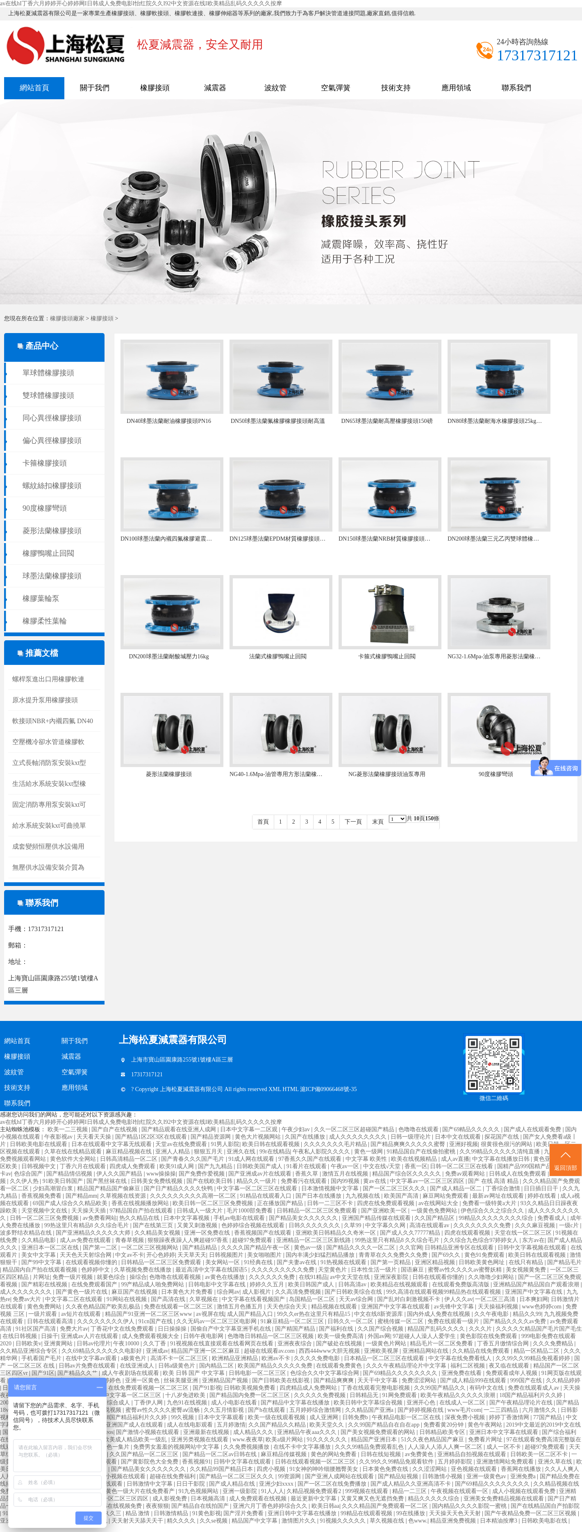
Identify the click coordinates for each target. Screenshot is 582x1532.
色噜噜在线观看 (419, 1129)
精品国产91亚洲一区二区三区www (149, 1314)
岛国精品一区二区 (312, 1299)
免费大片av (74, 1329)
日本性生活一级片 (374, 1270)
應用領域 (456, 88)
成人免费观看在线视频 (258, 1498)
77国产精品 (548, 1417)
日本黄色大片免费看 (187, 1292)
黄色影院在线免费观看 (489, 1336)
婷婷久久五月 (268, 1284)
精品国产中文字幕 (255, 1521)
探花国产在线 (502, 1137)
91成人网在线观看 (252, 1159)
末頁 (378, 822)
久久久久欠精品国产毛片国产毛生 (539, 1329)
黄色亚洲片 (548, 1159)
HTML (291, 1089)
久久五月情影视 (225, 1410)
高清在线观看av (430, 1225)
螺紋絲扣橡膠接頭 (52, 486)
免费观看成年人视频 (512, 1373)
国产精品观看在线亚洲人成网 (179, 1129)
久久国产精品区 (435, 1218)
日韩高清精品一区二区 (129, 1159)
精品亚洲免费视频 (453, 1521)
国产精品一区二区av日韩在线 (220, 1454)
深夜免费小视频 (466, 1417)
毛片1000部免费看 (250, 1211)
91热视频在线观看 (344, 1262)
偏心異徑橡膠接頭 (52, 440)
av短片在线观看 (81, 1314)
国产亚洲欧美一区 (385, 1211)
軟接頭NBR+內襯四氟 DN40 (52, 720)
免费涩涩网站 (420, 1380)
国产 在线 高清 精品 (494, 1181)
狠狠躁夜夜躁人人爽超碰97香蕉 (189, 1240)
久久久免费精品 (554, 1343)
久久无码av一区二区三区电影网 (217, 1321)
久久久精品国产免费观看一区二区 (386, 1506)
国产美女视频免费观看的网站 (379, 1432)
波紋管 (275, 88)
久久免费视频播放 (247, 1447)
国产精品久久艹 (78, 1373)
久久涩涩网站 (430, 1469)
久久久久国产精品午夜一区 (256, 1247)
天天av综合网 (357, 1299)
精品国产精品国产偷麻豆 (109, 1188)
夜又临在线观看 (510, 1366)
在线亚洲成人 (138, 1366)
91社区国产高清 (36, 1329)
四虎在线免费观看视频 (386, 1203)
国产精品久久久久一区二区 (361, 1247)
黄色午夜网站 (486, 1425)
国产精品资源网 (211, 1137)
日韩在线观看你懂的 (439, 1277)
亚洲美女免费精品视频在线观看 (505, 1498)
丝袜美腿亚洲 (182, 1380)
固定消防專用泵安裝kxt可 (49, 804)
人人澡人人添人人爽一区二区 (446, 1447)
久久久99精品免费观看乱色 (370, 1447)
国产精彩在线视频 (45, 1284)
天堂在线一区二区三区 (523, 1233)
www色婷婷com (542, 1307)
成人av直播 (455, 1159)
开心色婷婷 (160, 1255)
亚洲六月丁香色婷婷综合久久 (271, 1506)
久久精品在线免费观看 (481, 1351)
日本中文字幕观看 (222, 1417)
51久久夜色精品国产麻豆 (433, 1439)
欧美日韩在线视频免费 (113, 1506)
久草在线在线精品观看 (73, 1151)
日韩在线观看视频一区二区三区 (316, 1462)
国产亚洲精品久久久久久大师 (94, 1233)
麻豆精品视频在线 (129, 1151)
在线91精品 (313, 1277)
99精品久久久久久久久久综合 (497, 1218)
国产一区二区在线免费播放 (333, 1484)
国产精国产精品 (296, 1329)
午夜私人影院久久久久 (322, 1151)
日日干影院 (191, 1484)
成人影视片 (257, 1292)
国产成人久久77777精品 (411, 1233)
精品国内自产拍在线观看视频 (40, 1270)
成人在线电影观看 (190, 1425)
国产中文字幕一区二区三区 (127, 1395)
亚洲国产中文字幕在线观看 (396, 1307)
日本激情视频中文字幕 (330, 1188)
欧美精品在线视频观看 (400, 1284)
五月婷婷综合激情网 (316, 1410)
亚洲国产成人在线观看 (135, 1425)
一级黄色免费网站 (435, 1211)
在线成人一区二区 (463, 1403)
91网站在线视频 (127, 1299)
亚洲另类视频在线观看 (200, 1439)
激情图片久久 (300, 1521)
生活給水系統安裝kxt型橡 (49, 783)
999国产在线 (526, 1380)
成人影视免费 (170, 1498)
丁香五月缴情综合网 (503, 1343)
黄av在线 (375, 1181)
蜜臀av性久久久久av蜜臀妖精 (465, 1270)
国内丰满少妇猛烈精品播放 (321, 1255)
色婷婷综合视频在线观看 (253, 1225)
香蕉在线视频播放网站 (141, 1203)
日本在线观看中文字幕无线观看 (112, 1144)
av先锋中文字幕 (454, 1307)
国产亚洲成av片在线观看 (260, 1174)
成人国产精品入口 (251, 1314)
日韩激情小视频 (443, 1476)
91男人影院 (225, 1144)
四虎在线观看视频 (468, 1233)
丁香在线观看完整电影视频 (376, 1388)
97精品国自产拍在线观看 (141, 1211)
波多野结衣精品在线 (26, 1233)
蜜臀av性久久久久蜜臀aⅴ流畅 (163, 1410)
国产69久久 (447, 1255)
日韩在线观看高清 (51, 1321)
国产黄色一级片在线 (82, 1292)
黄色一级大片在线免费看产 (141, 1491)
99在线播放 (411, 1513)
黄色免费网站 (45, 1307)
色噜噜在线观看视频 (175, 1277)
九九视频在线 (364, 1196)
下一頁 (353, 822)
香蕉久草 (307, 1174)
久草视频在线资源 (124, 1196)
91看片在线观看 (307, 1166)
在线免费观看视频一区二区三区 (149, 1388)
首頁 (263, 822)
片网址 (41, 1277)
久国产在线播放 (306, 1137)
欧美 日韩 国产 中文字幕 (194, 1373)
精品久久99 (527, 1314)
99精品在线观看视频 (367, 1513)
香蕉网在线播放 (522, 1469)
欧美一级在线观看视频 (277, 1417)
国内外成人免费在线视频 (439, 1314)
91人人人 (272, 1491)
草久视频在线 (388, 1521)
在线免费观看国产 (95, 1284)
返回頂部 (566, 1160)
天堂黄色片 (333, 1270)
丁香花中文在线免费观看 (123, 1329)
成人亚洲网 (324, 1417)
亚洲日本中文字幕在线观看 (504, 1432)
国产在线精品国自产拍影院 (545, 1506)
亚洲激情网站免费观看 (505, 1462)
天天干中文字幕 (378, 1380)
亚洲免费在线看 (462, 1373)
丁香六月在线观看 (83, 1166)
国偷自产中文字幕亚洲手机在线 (232, 1329)
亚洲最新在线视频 (207, 1432)
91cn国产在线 (156, 1321)
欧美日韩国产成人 (312, 1284)
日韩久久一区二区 (351, 1321)
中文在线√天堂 (382, 1166)
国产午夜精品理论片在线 (521, 1403)
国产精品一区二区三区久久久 (237, 1476)
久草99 (353, 1225)
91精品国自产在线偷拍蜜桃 (421, 1151)
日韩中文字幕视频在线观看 (533, 1247)
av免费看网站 (100, 1218)
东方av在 (533, 1240)
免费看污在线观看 (304, 1181)
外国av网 (379, 1336)
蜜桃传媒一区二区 (401, 1321)
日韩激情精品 (172, 1513)
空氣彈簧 (335, 88)
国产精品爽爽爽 (334, 1380)
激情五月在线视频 (346, 1174)
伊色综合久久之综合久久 (493, 1211)
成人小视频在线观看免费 (524, 1491)
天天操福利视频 (499, 1307)
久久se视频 (214, 1521)
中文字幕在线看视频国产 (254, 1299)
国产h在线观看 (267, 1410)
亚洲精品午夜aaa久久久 (307, 1432)
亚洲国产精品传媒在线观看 (377, 1218)
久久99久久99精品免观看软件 (397, 1462)
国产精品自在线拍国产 (200, 1506)
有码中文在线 (487, 1388)
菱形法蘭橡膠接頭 (52, 531)
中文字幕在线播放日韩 (501, 1159)
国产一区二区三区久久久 (395, 1188)
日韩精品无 (365, 1395)
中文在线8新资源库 (379, 1314)
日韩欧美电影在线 (545, 1521)
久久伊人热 (25, 1181)
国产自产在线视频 (115, 1129)
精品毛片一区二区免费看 (442, 1343)
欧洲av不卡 (276, 1358)
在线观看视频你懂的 (92, 1262)
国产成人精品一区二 (456, 1188)
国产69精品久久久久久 (471, 1129)
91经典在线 (259, 1262)
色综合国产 (29, 1174)
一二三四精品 (502, 1410)
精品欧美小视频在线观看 (114, 1476)
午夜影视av (59, 1137)
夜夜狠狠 (157, 1506)
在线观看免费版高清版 (461, 1284)
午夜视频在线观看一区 (460, 1491)
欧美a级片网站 (285, 1439)
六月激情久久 (540, 1410)
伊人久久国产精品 (120, 1174)
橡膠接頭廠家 (67, 318)
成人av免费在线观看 (86, 1240)
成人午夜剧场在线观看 (131, 1373)
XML (275, 1089)
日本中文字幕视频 (187, 1218)
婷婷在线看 (542, 1196)
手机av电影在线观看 (240, 1218)
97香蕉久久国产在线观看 (310, 1159)
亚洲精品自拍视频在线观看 (472, 1454)
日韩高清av (353, 1284)
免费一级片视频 (73, 1277)
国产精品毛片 (564, 1262)
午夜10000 (127, 1343)
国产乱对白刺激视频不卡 (409, 1299)
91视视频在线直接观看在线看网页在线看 (222, 1343)
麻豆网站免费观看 (446, 1196)
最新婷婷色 (107, 1380)
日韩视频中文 (39, 1166)
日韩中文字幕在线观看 (243, 1462)
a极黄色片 (134, 1358)
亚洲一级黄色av (487, 1476)
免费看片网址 (486, 1439)
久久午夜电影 (492, 1314)
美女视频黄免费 (527, 1270)
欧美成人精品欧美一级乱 (136, 1439)
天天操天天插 (89, 1211)
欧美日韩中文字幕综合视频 (369, 1403)
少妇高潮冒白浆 (54, 1188)
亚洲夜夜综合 (295, 1343)
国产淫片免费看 (244, 1513)
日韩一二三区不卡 (331, 1203)
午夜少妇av (296, 1129)
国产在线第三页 (154, 1225)
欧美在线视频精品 (415, 1159)
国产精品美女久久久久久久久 (149, 1469)
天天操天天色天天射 (455, 1513)
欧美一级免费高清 (341, 1336)
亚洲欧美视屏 (382, 1351)
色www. (417, 1521)
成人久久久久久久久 (26, 1292)
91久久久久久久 (327, 1439)
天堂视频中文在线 (45, 1211)
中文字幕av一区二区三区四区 (428, 1181)
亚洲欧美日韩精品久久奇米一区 (336, 1233)
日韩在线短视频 (381, 1454)
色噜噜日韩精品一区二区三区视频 (271, 1336)
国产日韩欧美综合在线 (354, 1292)
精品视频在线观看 (335, 1307)
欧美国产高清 (402, 1196)
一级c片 (569, 1225)
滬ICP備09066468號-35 (328, 1089)
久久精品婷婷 (563, 1380)
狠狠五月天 (209, 1151)
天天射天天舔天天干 (138, 1521)
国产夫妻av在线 (297, 1262)
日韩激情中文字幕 (150, 1484)
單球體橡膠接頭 (48, 373)
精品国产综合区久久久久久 (407, 1174)
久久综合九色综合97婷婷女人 (481, 1240)
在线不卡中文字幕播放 (302, 1447)
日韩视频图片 (227, 1255)
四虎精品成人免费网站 (309, 1388)
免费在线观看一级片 (454, 1321)
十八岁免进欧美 (186, 1395)
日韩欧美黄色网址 (482, 1262)
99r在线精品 (274, 1151)
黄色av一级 (309, 1247)
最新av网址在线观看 (498, 1196)
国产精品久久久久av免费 (515, 1321)
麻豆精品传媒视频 (284, 1454)
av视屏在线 (210, 1314)
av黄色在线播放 (225, 1277)
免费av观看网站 (466, 1174)
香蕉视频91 (196, 1462)
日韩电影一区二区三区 (258, 1373)
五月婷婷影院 (456, 1462)
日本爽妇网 (533, 1299)
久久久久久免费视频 (320, 1395)
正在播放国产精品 (281, 1203)
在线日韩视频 (20, 1336)
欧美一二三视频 (68, 1129)
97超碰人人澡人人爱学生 (425, 1336)
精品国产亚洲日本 (374, 1439)
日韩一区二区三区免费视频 (45, 1218)
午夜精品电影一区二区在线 (407, 1417)
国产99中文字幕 (42, 1262)
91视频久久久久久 (343, 1521)
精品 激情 (138, 1513)
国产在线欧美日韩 (210, 1181)
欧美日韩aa (325, 1506)
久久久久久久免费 (272, 1277)
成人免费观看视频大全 (151, 1336)
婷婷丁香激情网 (510, 1417)
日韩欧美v (28, 1343)
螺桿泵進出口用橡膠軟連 (48, 679)
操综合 (138, 1277)
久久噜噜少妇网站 (492, 1277)
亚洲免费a (523, 1476)
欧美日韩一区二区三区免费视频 (214, 1203)
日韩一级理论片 (411, 1137)
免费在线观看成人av (534, 1388)
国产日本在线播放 (319, 1196)
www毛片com (464, 1410)
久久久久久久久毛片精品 (336, 1144)
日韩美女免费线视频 (157, 1181)
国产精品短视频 (399, 1476)
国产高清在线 (169, 1299)
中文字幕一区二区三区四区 (115, 1498)
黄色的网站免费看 (334, 1454)
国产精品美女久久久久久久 (304, 1218)
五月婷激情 (231, 1425)
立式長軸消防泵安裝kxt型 (49, 762)
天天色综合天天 (288, 1307)
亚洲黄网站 (59, 1343)
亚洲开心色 (422, 1403)
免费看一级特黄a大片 (490, 1203)
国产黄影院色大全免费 (150, 1462)
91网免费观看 (400, 1395)
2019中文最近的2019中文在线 (543, 1425)
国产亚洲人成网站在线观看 (340, 1476)
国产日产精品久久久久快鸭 (179, 1188)
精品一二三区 (410, 1491)
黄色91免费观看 (485, 1255)
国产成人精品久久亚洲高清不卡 (411, 1484)
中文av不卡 (129, 1255)
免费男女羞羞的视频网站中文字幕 (177, 1447)
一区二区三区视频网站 (150, 1247)
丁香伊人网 (149, 1403)
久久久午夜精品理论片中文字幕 (407, 1366)
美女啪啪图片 (265, 1255)
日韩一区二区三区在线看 (462, 1166)
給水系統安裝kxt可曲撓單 (49, 825)
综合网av (228, 1292)
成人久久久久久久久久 (358, 1137)
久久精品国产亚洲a (370, 1410)
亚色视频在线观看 (474, 1469)
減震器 (215, 88)
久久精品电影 (39, 1240)
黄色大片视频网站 (258, 1137)
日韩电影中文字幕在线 (217, 1284)
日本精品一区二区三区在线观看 (385, 1358)
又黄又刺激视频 (198, 1225)
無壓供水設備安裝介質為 (48, 867)
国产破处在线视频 (340, 1343)
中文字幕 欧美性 (367, 1159)
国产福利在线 (337, 1329)
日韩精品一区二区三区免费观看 (318, 1211)
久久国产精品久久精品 (277, 1425)
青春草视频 (130, 1240)
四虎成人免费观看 (133, 1166)
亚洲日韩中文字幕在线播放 (303, 1513)
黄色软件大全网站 (74, 1159)
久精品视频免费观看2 (314, 1491)
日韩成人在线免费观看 (518, 1174)
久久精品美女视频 (158, 1233)
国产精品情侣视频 (70, 1174)
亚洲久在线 (242, 1151)
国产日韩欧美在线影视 (281, 1380)
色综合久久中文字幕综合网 (325, 1373)
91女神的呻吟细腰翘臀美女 (324, 1469)
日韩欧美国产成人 (260, 1166)
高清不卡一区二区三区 (179, 1358)
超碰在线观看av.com (270, 1351)
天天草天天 (191, 1255)
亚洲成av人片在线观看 (90, 1336)
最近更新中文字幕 (314, 1498)
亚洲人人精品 (173, 1151)
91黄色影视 (206, 1513)
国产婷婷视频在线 (421, 1410)
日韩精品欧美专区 (443, 1432)
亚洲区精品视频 (436, 1262)
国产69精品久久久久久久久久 (401, 1373)
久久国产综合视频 (381, 1329)
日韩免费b (356, 1417)
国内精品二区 (217, 1366)
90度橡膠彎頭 (45, 508)
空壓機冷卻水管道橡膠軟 (48, 741)
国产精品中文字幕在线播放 (296, 1403)
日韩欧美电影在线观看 (39, 1144)
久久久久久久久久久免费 (283, 1270)
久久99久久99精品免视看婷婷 (534, 1358)
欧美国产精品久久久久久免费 (276, 1366)
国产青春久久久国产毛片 (193, 1159)
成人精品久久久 (254, 1432)
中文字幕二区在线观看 (74, 1299)
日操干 (49, 1336)
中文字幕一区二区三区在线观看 (258, 1188)
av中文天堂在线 (350, 1277)
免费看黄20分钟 (444, 1425)
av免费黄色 (420, 1454)
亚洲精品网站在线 (426, 1351)
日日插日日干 (542, 1188)
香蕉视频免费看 (42, 1196)
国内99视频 (346, 1181)
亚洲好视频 (463, 1144)
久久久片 (481, 1329)
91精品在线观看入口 (266, 1196)
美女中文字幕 (39, 1255)
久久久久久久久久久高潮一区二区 (194, 1196)
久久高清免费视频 (299, 1292)
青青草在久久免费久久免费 (394, 1255)
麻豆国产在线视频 (135, 1292)
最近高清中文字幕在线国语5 (212, 1270)
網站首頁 (34, 88)
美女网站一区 (223, 1262)
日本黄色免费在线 (386, 1469)
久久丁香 (155, 1343)
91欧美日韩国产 (63, 1181)
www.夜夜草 (247, 1439)
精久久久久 (182, 1521)
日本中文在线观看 (458, 1137)
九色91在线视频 (188, 1403)
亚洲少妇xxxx (277, 1484)
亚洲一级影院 (241, 1491)
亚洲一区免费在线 (208, 1233)
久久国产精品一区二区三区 (144, 1454)
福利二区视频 (468, 1366)
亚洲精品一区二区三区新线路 (314, 1240)
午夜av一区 (346, 1166)
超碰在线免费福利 (173, 1476)
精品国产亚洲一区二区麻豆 (206, 1351)
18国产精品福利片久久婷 (531, 1395)
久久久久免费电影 (317, 1358)
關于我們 (94, 88)
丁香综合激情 (504, 1188)
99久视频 (183, 1417)
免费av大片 (28, 1299)
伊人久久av (458, 1299)
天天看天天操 (95, 1137)
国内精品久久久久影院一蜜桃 (470, 1506)
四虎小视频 (272, 1469)
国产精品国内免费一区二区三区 (250, 1395)
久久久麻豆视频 (536, 1225)
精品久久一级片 (257, 1181)
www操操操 (161, 1174)
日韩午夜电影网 (204, 1336)
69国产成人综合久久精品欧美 (71, 1203)
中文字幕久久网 (386, 1225)
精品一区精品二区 (537, 1351)
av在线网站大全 (439, 1203)
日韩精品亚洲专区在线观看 (460, 1247)
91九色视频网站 (199, 1491)
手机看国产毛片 (42, 1358)
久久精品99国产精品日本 (222, 1469)
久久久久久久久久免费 (482, 1225)
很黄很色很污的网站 (507, 1144)
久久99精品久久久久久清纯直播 (500, 1151)
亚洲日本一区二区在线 (50, 1247)
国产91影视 (207, 1388)
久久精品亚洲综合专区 (29, 1351)
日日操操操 (173, 1329)
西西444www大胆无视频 (330, 1351)
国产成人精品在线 (233, 1484)
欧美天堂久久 (327, 1425)
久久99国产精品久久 (440, 1388)
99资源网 (290, 1476)
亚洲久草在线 (556, 1462)
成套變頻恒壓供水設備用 (48, 846)
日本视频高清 (209, 1498)
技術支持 (396, 88)
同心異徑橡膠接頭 (52, 418)
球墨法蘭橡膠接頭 (52, 576)
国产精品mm (82, 1196)
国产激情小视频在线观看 (148, 1432)
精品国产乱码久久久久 (436, 1329)
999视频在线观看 (367, 1491)
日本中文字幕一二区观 (249, 1129)
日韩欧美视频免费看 (250, 1388)
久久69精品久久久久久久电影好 (102, 1351)
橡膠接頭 (155, 88)
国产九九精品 (216, 1166)
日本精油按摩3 (499, 1521)
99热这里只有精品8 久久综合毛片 (87, 1225)
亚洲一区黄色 (143, 1380)
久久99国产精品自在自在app (384, 1425)
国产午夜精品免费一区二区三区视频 (531, 1513)
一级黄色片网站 (387, 1343)
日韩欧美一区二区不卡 (539, 1454)
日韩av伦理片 (94, 1343)
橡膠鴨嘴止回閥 (48, 553)
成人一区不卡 (505, 1447)
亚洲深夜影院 (392, 1277)
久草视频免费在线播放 (143, 1270)
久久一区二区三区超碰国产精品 (355, 1129)
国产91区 (43, 1373)
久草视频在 (204, 1299)
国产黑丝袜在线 (107, 1181)
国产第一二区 (101, 1247)
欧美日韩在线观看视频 (271, 1144)
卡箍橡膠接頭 (45, 463)
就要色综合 (112, 1277)
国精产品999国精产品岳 (528, 1166)
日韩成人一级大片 (200, 1211)
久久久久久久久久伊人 (106, 1321)
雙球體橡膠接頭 (48, 395)
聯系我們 (516, 88)
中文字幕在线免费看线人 (460, 1358)
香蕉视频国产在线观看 (263, 1233)
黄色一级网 (369, 1151)
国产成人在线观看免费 (533, 1129)
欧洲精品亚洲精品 (235, 1358)
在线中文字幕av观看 (92, 1358)
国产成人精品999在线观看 (474, 1380)
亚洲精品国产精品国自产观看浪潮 (537, 1284)
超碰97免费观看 (253, 1240)
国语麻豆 (413, 1270)
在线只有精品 (527, 1262)
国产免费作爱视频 (202, 1174)
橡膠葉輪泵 (41, 598)
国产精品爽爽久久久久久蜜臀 (409, 1144)
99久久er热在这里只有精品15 (314, 1314)
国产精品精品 (200, 1247)
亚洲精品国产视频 (226, 1380)
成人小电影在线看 (235, 1403)
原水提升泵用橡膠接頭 (45, 699)
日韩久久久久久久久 (315, 1225)
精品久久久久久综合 (434, 1498)
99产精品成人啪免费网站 (153, 1284)
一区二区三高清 (496, 1299)
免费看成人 (552, 1218)
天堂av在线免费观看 (181, 1144)
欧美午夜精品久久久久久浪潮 (459, 1395)
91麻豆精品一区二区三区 (293, 1321)
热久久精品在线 (140, 1218)
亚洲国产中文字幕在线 (534, 1292)
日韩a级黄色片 (177, 1366)
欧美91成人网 (177, 1166)
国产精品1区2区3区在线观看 (152, 1137)
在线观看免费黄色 (340, 1366)
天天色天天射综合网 (86, 1255)
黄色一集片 (116, 1447)
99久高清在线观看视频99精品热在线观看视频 (444, 1292)
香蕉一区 (416, 1166)
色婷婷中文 (96, 1270)
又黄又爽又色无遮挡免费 (373, 1498)
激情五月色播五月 (240, 1307)
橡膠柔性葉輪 (45, 621)
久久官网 (410, 1247)
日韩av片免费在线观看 (88, 1366)
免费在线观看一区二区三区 (179, 1307)
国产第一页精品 (391, 1262)
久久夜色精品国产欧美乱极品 (104, 1307)
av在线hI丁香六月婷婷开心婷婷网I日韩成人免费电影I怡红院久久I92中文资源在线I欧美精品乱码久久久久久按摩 (141, 3)
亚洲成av (157, 1351)
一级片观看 (43, 1314)
